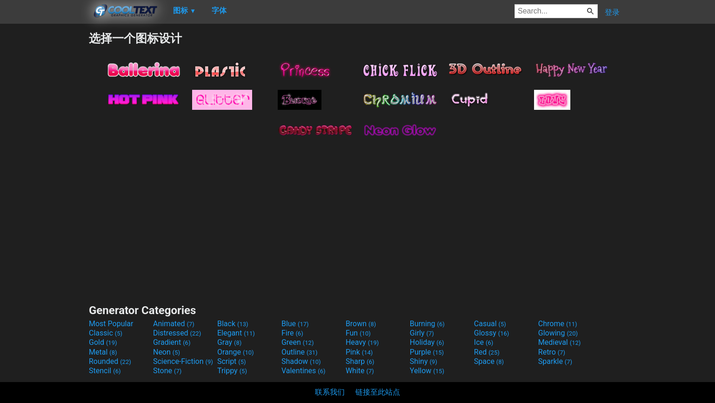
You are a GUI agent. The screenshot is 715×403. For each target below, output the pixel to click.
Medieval (559, 342)
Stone (167, 370)
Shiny (423, 361)
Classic (105, 333)
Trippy (232, 370)
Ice (483, 342)
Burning (427, 323)
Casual (490, 323)
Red (487, 352)
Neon (166, 352)
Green (297, 342)
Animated (173, 323)
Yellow (427, 370)
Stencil (104, 370)
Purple (427, 352)
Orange (235, 352)
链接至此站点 (377, 392)
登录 (612, 12)
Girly (422, 333)
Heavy (362, 342)
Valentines (303, 370)
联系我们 (330, 392)
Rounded (110, 361)
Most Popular (111, 323)
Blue (295, 323)
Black (232, 323)
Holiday (427, 342)
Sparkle (555, 361)
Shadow (301, 361)
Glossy (491, 333)
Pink (359, 352)
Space (489, 361)
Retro (551, 352)
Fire (292, 333)
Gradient (171, 342)
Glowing (558, 333)
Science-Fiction (183, 361)
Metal (103, 352)
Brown (361, 323)
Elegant (236, 333)
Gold (103, 342)
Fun (358, 333)
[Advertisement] (44, 170)
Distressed (177, 333)
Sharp (360, 361)
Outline (299, 352)
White (360, 370)
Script (231, 361)
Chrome (557, 323)
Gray (229, 342)
